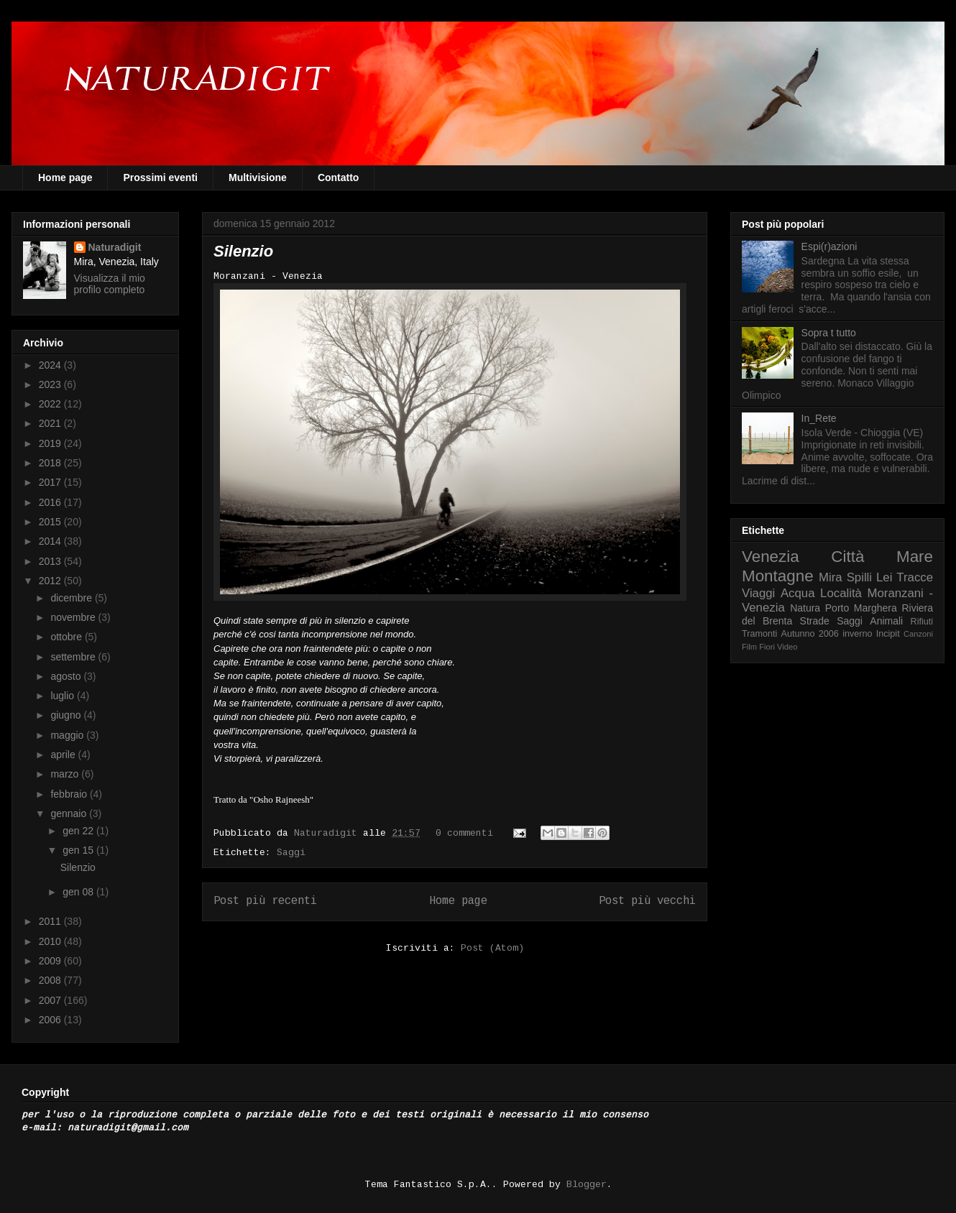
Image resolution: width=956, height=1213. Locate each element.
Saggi (291, 853)
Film (749, 646)
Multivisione (258, 177)
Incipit (888, 634)
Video (787, 646)
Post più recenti (265, 901)
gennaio (69, 813)
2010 (51, 941)
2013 (51, 561)
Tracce (914, 577)
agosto (66, 676)
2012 (51, 580)
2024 (51, 365)
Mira (830, 577)
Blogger (586, 1185)
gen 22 (79, 830)
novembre (74, 617)
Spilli (859, 577)
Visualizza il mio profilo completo (109, 283)
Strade (814, 621)
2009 (51, 961)
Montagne (778, 576)
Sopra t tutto (828, 332)
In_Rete (819, 418)
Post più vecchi (647, 901)
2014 (51, 541)
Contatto (338, 177)
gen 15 (79, 850)
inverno (857, 634)
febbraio (69, 794)
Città (847, 557)
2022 (51, 404)
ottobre (67, 636)
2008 (51, 980)
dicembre (72, 598)
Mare (914, 557)
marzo (65, 774)
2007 (51, 1000)
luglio (63, 695)
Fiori (767, 646)
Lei (884, 577)
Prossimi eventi (160, 177)
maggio (68, 735)
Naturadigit (328, 833)
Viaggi (758, 593)
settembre (74, 657)
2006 (51, 1019)
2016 (51, 502)
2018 (51, 463)
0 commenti (464, 833)
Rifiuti (922, 622)
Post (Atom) (492, 948)
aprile (64, 754)
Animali (886, 621)
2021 (51, 423)
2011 (51, 921)
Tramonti (759, 634)
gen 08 (79, 892)
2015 (51, 521)
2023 (51, 384)
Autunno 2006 (810, 634)
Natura (805, 608)
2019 (51, 443)
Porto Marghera (861, 608)
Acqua (798, 593)
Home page (65, 177)
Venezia (770, 557)
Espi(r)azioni (829, 246)
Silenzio (243, 251)
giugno (66, 715)
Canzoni (918, 633)
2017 (51, 482)
